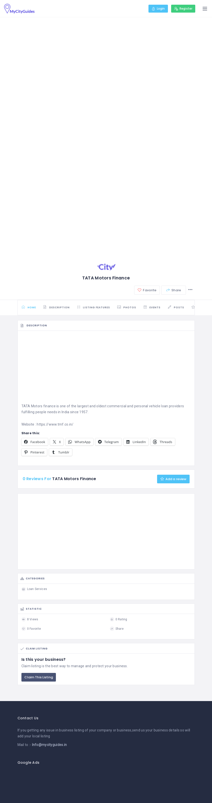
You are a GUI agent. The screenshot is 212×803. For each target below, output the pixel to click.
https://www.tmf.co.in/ (55, 424)
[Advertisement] (106, 368)
